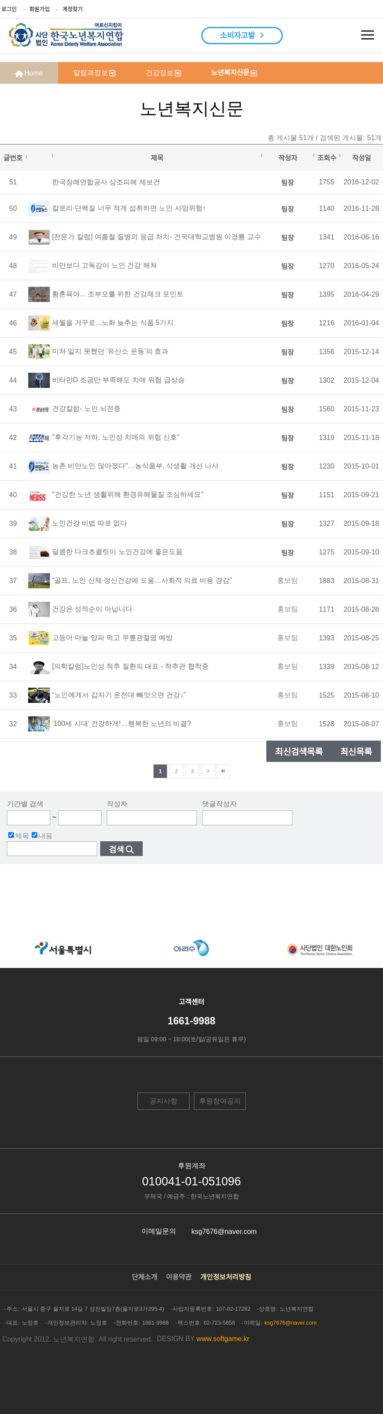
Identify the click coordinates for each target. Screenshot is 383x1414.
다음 (208, 771)
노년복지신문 (230, 72)
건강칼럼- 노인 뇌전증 (86, 408)
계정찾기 (72, 9)
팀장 (287, 183)
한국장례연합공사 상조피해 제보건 (106, 182)
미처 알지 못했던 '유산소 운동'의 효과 (110, 351)
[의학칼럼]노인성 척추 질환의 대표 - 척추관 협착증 (130, 666)
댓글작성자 (219, 803)
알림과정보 (90, 72)
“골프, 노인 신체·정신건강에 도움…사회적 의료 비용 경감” (142, 580)
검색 (116, 849)
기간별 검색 (25, 803)
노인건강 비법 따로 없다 (89, 523)
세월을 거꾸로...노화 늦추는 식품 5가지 (112, 322)
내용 (42, 835)
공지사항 (163, 1101)
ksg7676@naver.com (224, 1231)
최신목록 (356, 752)
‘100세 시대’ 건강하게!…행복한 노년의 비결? (121, 723)
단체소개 (144, 1277)
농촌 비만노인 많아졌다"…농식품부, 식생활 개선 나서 (135, 465)
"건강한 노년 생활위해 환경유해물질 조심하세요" (127, 494)
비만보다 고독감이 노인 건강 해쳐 (104, 265)
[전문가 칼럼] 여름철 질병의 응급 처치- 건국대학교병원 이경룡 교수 (156, 236)
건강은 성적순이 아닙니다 (92, 609)
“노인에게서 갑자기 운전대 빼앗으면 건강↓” (119, 695)
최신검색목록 (299, 752)
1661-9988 (192, 1021)
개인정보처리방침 (226, 1277)
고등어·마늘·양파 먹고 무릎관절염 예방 (112, 637)
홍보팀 (287, 580)
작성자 (117, 803)
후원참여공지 (220, 1101)
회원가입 (39, 9)
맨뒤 (223, 771)
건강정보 (159, 72)
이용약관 (179, 1277)
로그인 (8, 9)
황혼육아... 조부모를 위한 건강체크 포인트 (117, 294)
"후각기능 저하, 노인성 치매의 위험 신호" (116, 437)
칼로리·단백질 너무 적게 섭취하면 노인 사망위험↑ (129, 208)
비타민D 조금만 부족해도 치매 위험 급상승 (118, 380)
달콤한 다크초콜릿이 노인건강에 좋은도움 (117, 551)
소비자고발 (237, 35)
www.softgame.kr (222, 1338)
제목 (18, 835)
